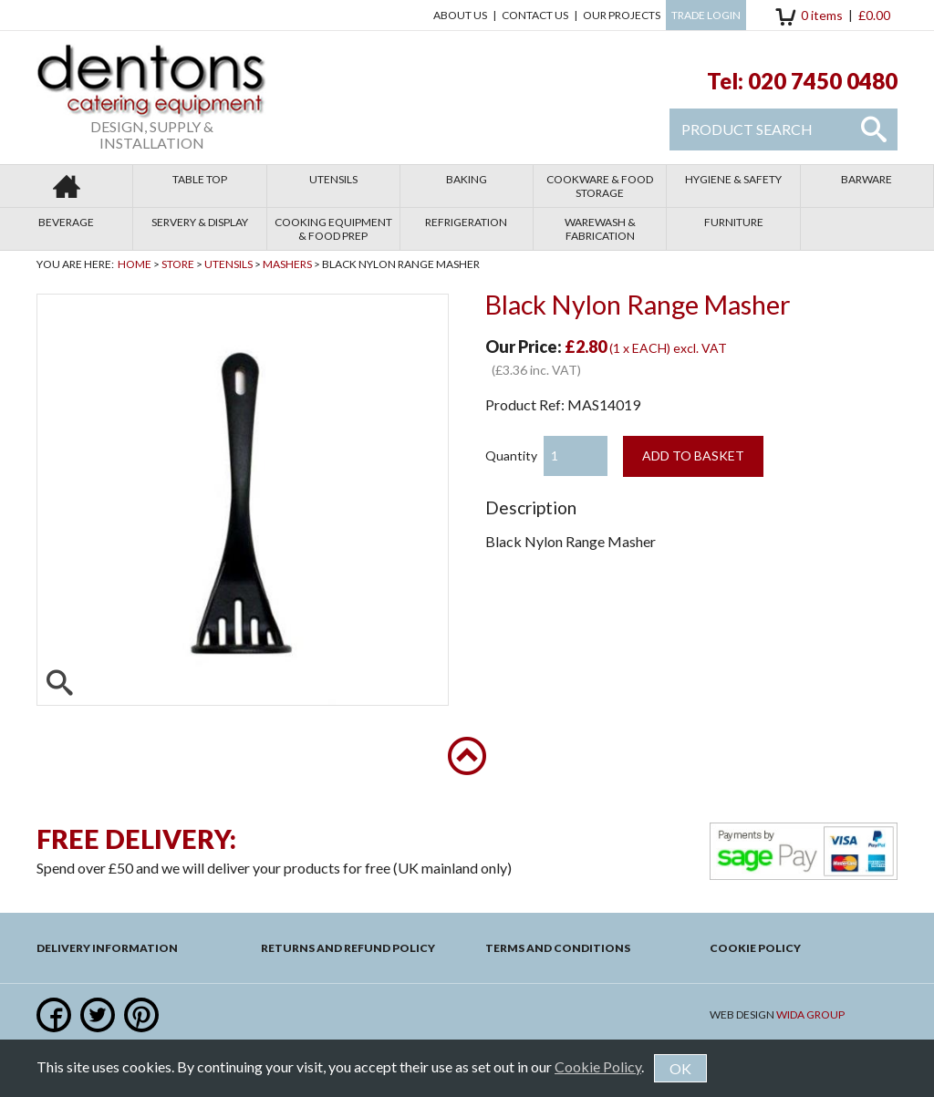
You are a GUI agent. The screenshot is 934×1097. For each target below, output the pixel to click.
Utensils (333, 179)
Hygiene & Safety (733, 179)
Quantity (511, 455)
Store (177, 264)
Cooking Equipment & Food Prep (333, 229)
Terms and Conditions (557, 948)
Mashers (287, 264)
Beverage (66, 222)
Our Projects (621, 15)
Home (134, 264)
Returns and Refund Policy (348, 948)
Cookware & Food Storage (599, 186)
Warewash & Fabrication (600, 229)
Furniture (733, 222)
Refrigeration (466, 222)
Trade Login (706, 15)
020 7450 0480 (823, 80)
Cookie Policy (755, 948)
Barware (866, 179)
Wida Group (810, 1014)
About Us (460, 15)
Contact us (535, 15)
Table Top (199, 179)
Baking (466, 179)
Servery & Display (199, 222)
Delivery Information (107, 948)
